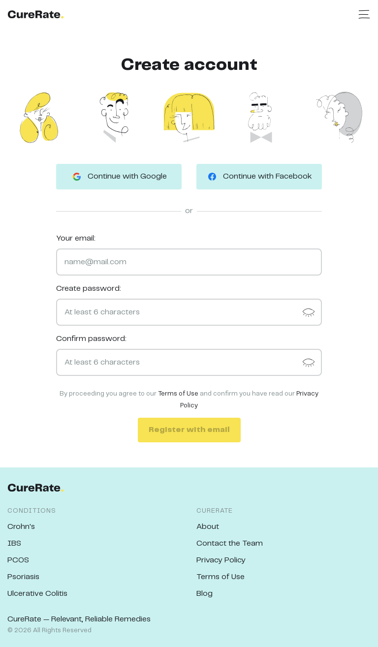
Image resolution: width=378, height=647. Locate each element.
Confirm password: (91, 338)
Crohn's (21, 526)
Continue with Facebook (259, 177)
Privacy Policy (221, 560)
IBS (14, 543)
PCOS (18, 560)
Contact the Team (229, 543)
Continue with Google (119, 177)
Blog (204, 593)
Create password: (88, 288)
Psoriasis (23, 577)
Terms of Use (178, 394)
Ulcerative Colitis (37, 593)
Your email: (75, 238)
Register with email (189, 429)
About (207, 526)
